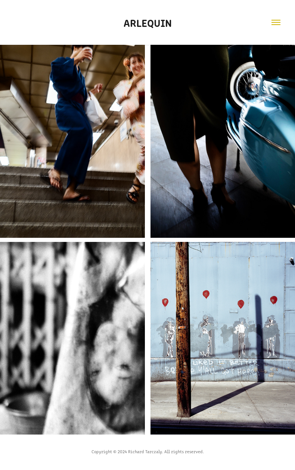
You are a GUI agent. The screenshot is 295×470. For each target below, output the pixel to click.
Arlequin (148, 22)
